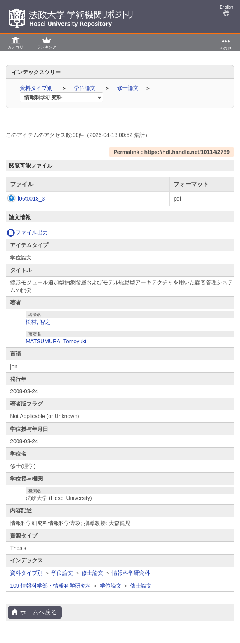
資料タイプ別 (37, 88)
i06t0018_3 (23, 198)
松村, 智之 (38, 322)
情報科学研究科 (131, 573)
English (226, 10)
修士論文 (128, 88)
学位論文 (85, 88)
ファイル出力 (27, 232)
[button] (15, 42)
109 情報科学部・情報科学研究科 (50, 586)
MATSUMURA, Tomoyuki (56, 341)
